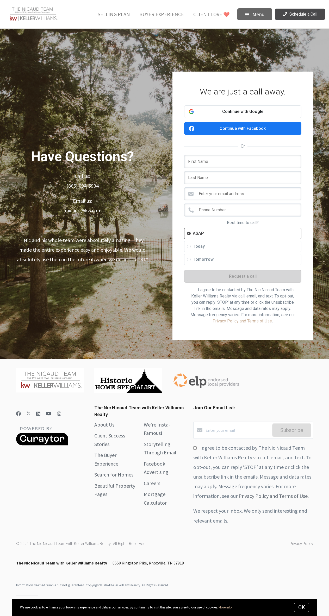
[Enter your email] (238, 430)
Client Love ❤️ (211, 14)
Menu (254, 14)
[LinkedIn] (38, 414)
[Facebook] (18, 414)
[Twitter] (28, 414)
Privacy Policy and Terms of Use (242, 321)
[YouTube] (48, 414)
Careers (152, 483)
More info (225, 607)
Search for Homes (113, 474)
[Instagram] (59, 414)
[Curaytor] (42, 444)
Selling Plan (114, 14)
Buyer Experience (161, 14)
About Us (104, 424)
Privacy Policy (301, 543)
